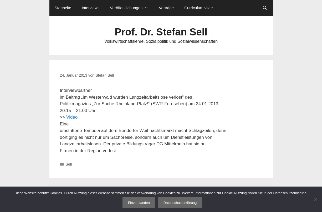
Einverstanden (139, 203)
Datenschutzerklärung (180, 203)
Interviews (91, 8)
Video (72, 117)
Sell (68, 164)
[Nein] (315, 199)
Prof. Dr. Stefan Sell (161, 32)
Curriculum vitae (198, 8)
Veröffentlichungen (132, 8)
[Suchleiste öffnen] (265, 8)
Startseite (63, 8)
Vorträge (166, 8)
